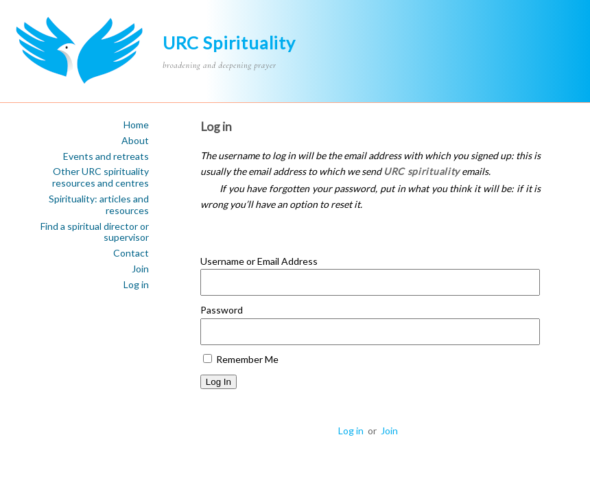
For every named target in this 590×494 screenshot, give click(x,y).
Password (221, 310)
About (135, 140)
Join (140, 268)
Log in (136, 284)
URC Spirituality (229, 42)
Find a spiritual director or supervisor (94, 232)
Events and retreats (106, 156)
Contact (131, 253)
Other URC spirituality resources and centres (100, 177)
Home (136, 124)
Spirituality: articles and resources (99, 204)
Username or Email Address (259, 261)
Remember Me (241, 359)
